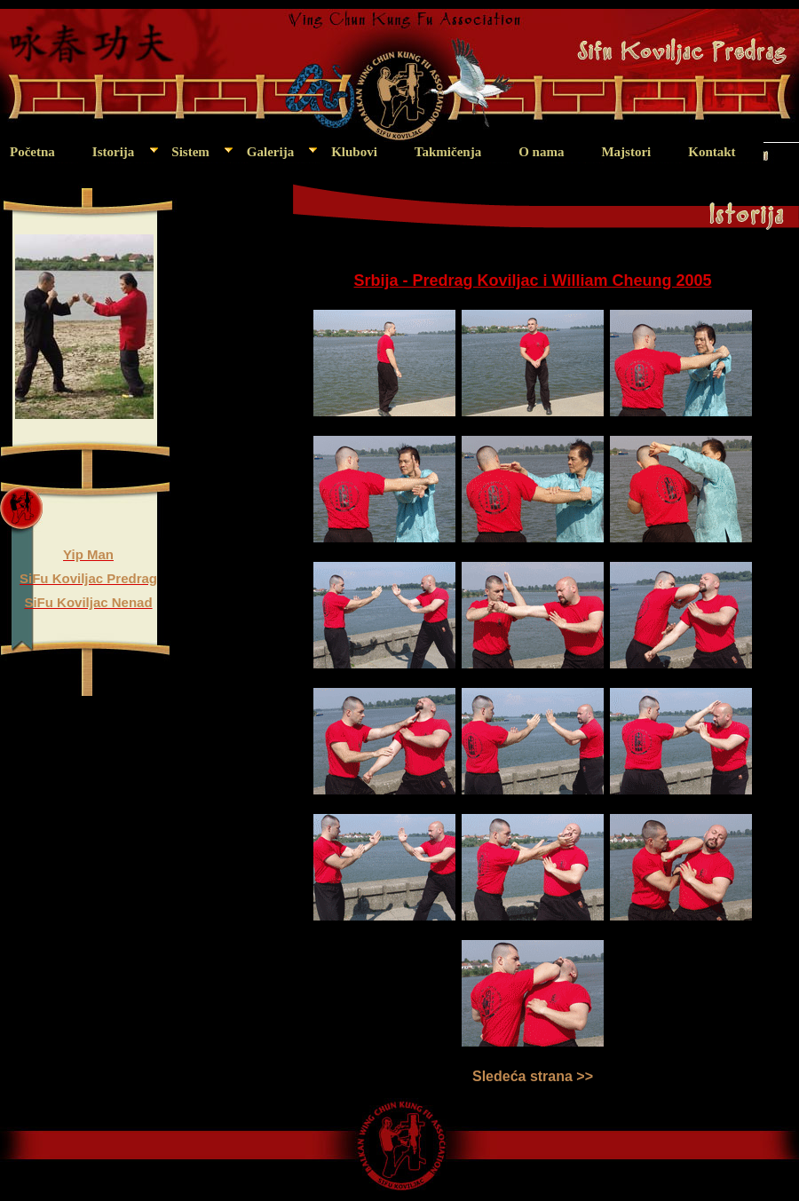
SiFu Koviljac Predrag (88, 578)
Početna (32, 152)
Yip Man (88, 554)
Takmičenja (448, 152)
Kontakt (711, 152)
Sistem (190, 152)
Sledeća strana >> (532, 1076)
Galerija (270, 152)
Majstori (626, 152)
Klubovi (354, 152)
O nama (541, 152)
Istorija (113, 152)
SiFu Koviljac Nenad (88, 602)
